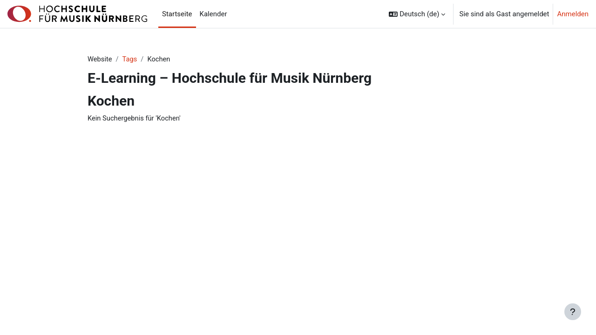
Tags (130, 59)
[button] (417, 14)
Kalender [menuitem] (213, 14)
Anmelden (573, 14)
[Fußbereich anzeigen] (572, 311)
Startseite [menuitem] (177, 14)
